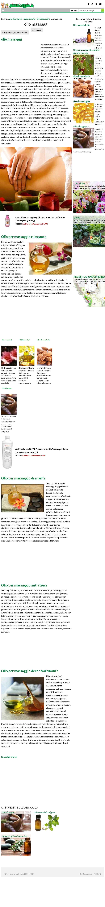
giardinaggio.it (15, 19)
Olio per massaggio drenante (23, 478)
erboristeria (29, 19)
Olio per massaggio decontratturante (29, 671)
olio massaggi (11, 39)
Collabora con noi (86, 874)
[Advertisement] (28, 16)
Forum (74, 10)
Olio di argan (8, 812)
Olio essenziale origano (44, 812)
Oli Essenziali (43, 19)
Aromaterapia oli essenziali (14, 836)
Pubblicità (97, 874)
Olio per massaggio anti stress (24, 585)
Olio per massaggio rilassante (23, 237)
